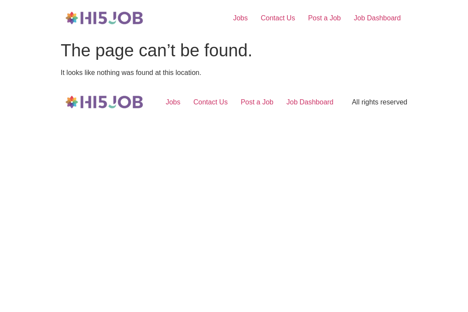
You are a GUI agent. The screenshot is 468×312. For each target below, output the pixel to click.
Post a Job (324, 18)
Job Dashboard (377, 18)
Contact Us (278, 18)
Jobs (240, 18)
